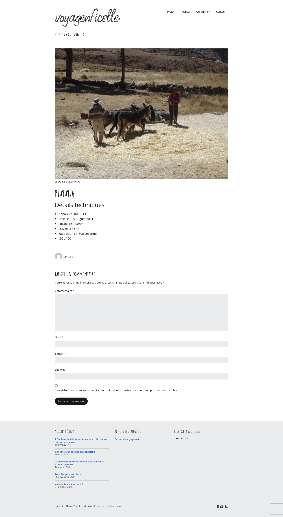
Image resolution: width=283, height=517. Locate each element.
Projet (170, 11)
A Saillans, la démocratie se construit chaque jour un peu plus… (81, 440)
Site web (60, 369)
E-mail (60, 353)
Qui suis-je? (203, 11)
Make (69, 506)
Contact (220, 11)
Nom (59, 337)
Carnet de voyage (125, 439)
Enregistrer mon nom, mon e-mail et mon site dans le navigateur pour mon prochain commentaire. (117, 390)
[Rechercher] (190, 438)
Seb (70, 256)
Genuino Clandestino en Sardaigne (75, 451)
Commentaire (64, 291)
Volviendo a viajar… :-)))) (69, 484)
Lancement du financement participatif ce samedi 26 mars (79, 463)
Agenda (185, 11)
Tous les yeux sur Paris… (69, 474)
